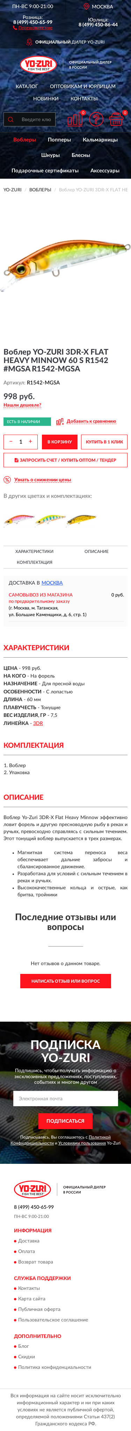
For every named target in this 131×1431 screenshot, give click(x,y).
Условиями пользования (82, 1143)
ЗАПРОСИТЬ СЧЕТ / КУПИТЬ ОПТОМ (65, 460)
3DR (38, 723)
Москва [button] (52, 583)
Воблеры (24, 140)
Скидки (26, 1357)
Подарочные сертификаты (45, 170)
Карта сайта (31, 1299)
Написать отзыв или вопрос (65, 981)
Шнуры (50, 155)
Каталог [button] (27, 86)
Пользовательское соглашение (53, 1320)
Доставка (28, 1241)
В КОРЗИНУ (60, 442)
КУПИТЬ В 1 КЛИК (104, 442)
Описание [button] (97, 551)
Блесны (81, 155)
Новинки (46, 99)
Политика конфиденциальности (54, 1367)
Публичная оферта (39, 1309)
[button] (32, 27)
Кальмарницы (100, 140)
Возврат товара (35, 1262)
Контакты (84, 99)
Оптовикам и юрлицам (83, 86)
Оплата (26, 1251)
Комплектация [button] (34, 562)
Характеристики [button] (34, 551)
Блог (23, 1346)
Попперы (59, 140)
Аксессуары (104, 170)
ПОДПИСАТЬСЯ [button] (65, 1121)
